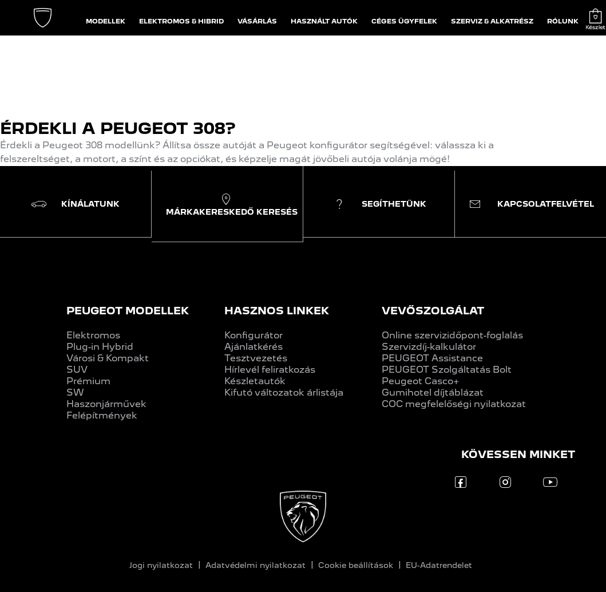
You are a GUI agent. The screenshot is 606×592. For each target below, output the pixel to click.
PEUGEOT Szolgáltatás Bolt (447, 369)
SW (75, 392)
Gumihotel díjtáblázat (433, 392)
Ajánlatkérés (253, 346)
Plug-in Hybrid (99, 346)
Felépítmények (101, 415)
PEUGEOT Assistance (432, 358)
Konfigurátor (253, 335)
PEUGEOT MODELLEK (127, 311)
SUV (77, 369)
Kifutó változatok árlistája (283, 392)
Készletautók (255, 381)
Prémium (88, 381)
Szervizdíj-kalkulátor (429, 346)
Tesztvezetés (255, 358)
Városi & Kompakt (107, 358)
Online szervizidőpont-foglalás (452, 335)
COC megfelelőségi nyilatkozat (454, 403)
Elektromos (93, 335)
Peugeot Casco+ (421, 381)
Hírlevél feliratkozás (269, 369)
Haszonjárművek (106, 403)
